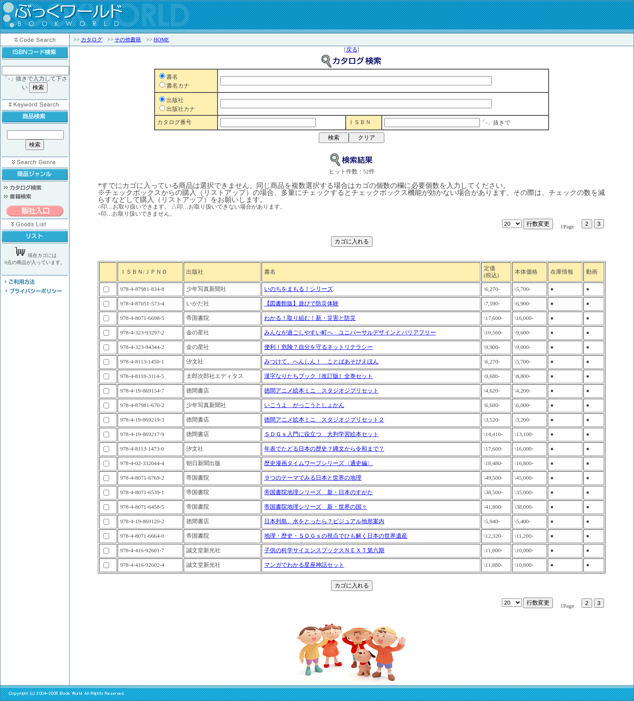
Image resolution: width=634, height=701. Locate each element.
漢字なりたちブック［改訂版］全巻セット (318, 376)
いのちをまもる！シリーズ (298, 289)
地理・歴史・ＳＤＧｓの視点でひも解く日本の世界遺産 (335, 536)
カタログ (91, 40)
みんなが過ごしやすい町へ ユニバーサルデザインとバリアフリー (350, 333)
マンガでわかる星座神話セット (304, 565)
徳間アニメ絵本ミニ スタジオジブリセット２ (324, 420)
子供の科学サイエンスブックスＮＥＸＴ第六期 (324, 550)
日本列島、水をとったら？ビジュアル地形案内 (324, 521)
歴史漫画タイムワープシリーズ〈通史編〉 (318, 463)
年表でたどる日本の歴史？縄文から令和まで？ (324, 449)
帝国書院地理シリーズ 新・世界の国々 (315, 507)
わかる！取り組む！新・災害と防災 (310, 318)
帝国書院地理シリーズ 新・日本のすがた (318, 492)
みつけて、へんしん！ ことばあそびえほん (321, 362)
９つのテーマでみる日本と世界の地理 (312, 478)
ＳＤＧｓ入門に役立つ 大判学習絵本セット (321, 434)
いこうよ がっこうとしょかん (304, 405)
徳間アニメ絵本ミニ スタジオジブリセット (321, 391)
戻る (352, 50)
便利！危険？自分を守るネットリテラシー (318, 347)
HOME (161, 40)
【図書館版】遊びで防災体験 (301, 304)
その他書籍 (127, 40)
